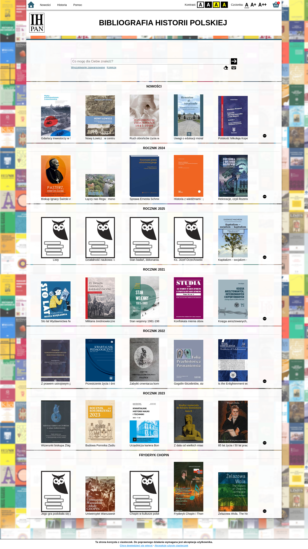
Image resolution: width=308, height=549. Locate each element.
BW (208, 4)
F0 (246, 4)
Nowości (45, 4)
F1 (253, 4)
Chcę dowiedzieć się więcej (136, 545)
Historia (62, 4)
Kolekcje (111, 67)
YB (216, 4)
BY (224, 4)
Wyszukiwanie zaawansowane (88, 67)
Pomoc (77, 4)
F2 (262, 4)
